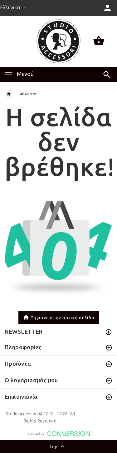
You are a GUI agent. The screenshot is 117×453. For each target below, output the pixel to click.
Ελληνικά (13, 7)
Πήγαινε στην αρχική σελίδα (59, 318)
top (58, 447)
